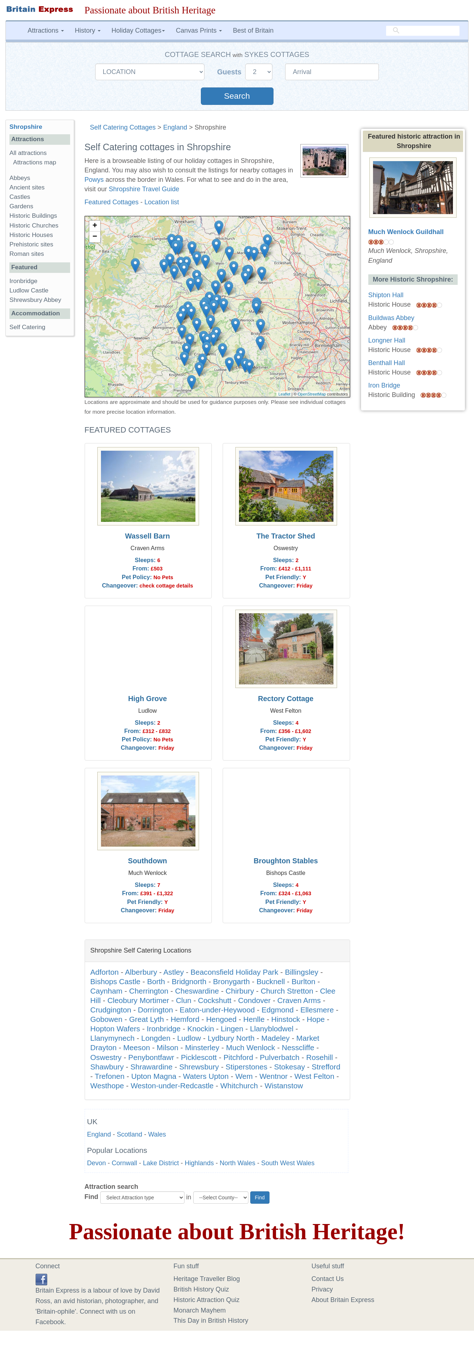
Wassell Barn (147, 536)
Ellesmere (317, 1010)
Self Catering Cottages (123, 127)
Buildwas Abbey (391, 318)
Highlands (199, 1163)
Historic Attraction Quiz (207, 1299)
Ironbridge (164, 1028)
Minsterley (202, 1047)
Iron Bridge (384, 385)
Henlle (254, 1019)
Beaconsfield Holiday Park (234, 972)
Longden (156, 1038)
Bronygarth (231, 981)
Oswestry (106, 1057)
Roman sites (26, 253)
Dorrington (155, 1010)
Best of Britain (253, 30)
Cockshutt (214, 1000)
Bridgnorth (189, 981)
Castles (19, 196)
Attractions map (34, 162)
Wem (244, 1076)
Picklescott (199, 1057)
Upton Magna (153, 1076)
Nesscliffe (298, 1047)
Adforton (104, 972)
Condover (254, 1000)
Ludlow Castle (28, 290)
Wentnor (273, 1076)
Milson (167, 1047)
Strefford (326, 1067)
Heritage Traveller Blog (207, 1278)
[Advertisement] (40, 453)
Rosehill (319, 1057)
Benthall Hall (386, 363)
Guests (230, 72)
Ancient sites (27, 187)
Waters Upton (206, 1076)
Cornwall (124, 1163)
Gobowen (106, 1019)
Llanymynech (112, 1038)
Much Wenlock (250, 1047)
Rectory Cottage (285, 699)
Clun (183, 1000)
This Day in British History (211, 1320)
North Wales (237, 1163)
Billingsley (301, 972)
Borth (156, 981)
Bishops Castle (115, 981)
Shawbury (107, 1067)
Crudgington (110, 1010)
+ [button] (94, 226)
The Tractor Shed (285, 536)
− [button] (94, 237)
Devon (96, 1163)
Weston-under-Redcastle (172, 1085)
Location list (162, 202)
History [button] (88, 30)
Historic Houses (31, 235)
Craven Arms (299, 1000)
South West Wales (288, 1163)
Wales (157, 1134)
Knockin (200, 1028)
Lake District (161, 1163)
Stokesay (289, 1067)
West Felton (314, 1076)
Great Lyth (146, 1019)
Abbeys (19, 178)
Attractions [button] (46, 30)
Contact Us (328, 1278)
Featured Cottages (112, 202)
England (175, 127)
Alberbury (141, 972)
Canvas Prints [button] (199, 30)
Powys (94, 179)
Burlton (304, 981)
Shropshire (25, 126)
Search (237, 96)
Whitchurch (239, 1085)
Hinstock (285, 1019)
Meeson (136, 1047)
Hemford (185, 1019)
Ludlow (189, 1038)
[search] (422, 30)
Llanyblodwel (271, 1028)
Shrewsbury (199, 1067)
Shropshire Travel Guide (144, 189)
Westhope (107, 1085)
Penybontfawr (151, 1057)
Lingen (232, 1028)
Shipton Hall (386, 295)
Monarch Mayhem (200, 1310)
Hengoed (221, 1019)
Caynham (106, 991)
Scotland (129, 1134)
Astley (173, 972)
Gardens (21, 206)
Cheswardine (197, 991)
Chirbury (240, 991)
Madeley (275, 1038)
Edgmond (278, 1010)
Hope (316, 1019)
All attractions (28, 153)
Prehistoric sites (31, 244)
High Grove (147, 699)
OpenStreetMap (312, 394)
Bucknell (270, 981)
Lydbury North (231, 1038)
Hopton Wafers (115, 1028)
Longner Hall (386, 340)
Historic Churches (33, 225)
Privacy (322, 1289)
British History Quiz (201, 1289)
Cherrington (148, 991)
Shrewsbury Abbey (35, 299)
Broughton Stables (286, 861)
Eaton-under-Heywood (217, 1010)
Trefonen (110, 1076)
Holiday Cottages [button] (138, 30)
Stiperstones (246, 1067)
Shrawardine (151, 1067)
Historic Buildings (33, 215)
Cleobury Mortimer (138, 1000)
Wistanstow (283, 1085)
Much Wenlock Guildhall (406, 232)
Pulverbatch (279, 1057)
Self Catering (27, 327)
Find (91, 1196)
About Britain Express (343, 1299)
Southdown (147, 861)
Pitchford (238, 1057)
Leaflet (284, 394)
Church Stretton (287, 991)
